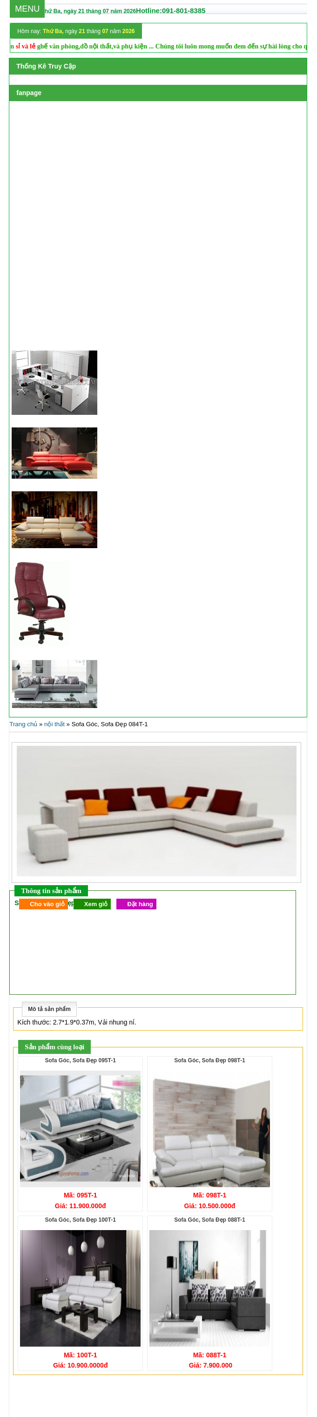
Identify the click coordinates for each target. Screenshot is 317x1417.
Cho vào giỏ (47, 904)
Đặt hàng (140, 904)
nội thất (54, 724)
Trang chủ (23, 724)
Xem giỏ (96, 904)
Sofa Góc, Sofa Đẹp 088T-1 (209, 1220)
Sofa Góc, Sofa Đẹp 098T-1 (209, 1060)
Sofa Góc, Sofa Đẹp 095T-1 (80, 1060)
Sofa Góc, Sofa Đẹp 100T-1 (80, 1220)
